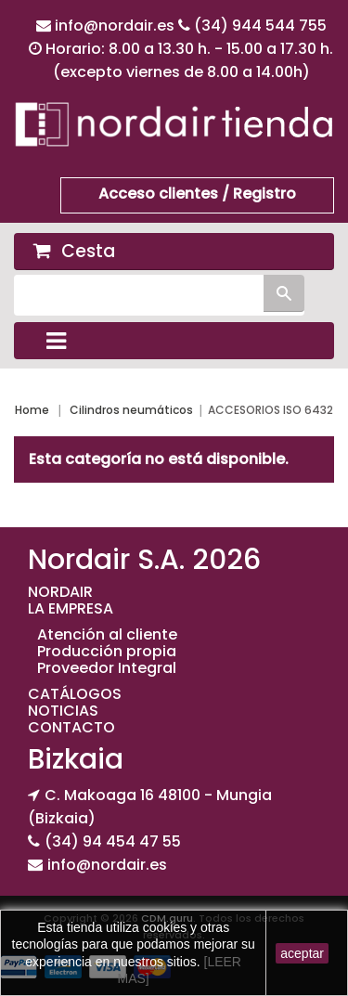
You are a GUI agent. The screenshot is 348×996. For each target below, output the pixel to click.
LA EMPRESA (70, 608)
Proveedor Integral (106, 668)
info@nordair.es (116, 25)
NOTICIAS (63, 710)
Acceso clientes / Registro (197, 193)
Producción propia (106, 651)
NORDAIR (60, 591)
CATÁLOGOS (75, 694)
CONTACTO (71, 727)
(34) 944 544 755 (260, 25)
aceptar (302, 953)
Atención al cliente (107, 634)
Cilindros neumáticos (131, 410)
